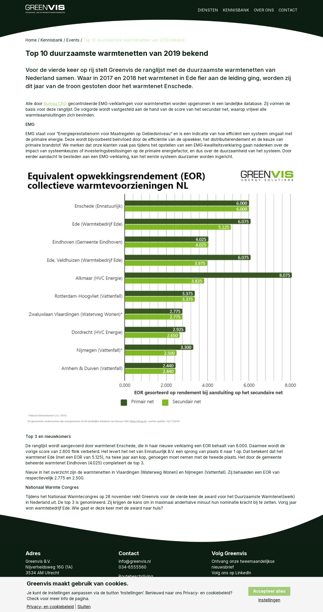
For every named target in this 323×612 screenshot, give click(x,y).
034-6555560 (132, 567)
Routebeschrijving (136, 576)
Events (72, 40)
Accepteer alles (269, 591)
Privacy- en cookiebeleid (50, 607)
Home (31, 40)
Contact (288, 10)
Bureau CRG (55, 103)
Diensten (208, 10)
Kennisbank (236, 10)
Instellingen (269, 600)
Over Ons (264, 10)
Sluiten (84, 607)
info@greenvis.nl (135, 561)
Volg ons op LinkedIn (231, 572)
